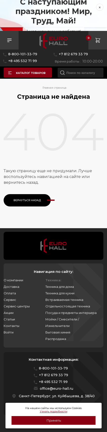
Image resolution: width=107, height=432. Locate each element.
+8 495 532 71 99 (22, 61)
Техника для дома (59, 287)
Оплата (10, 293)
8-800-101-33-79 (22, 54)
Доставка (11, 287)
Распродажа (55, 339)
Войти (9, 332)
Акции (9, 313)
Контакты (11, 326)
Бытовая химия (57, 332)
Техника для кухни (59, 293)
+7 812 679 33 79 (73, 54)
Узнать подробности (53, 411)
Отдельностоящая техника (67, 306)
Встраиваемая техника (64, 300)
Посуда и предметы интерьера (71, 313)
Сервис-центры (17, 306)
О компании (13, 280)
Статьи (9, 319)
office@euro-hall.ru (56, 388)
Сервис (10, 300)
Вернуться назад (27, 200)
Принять (53, 420)
